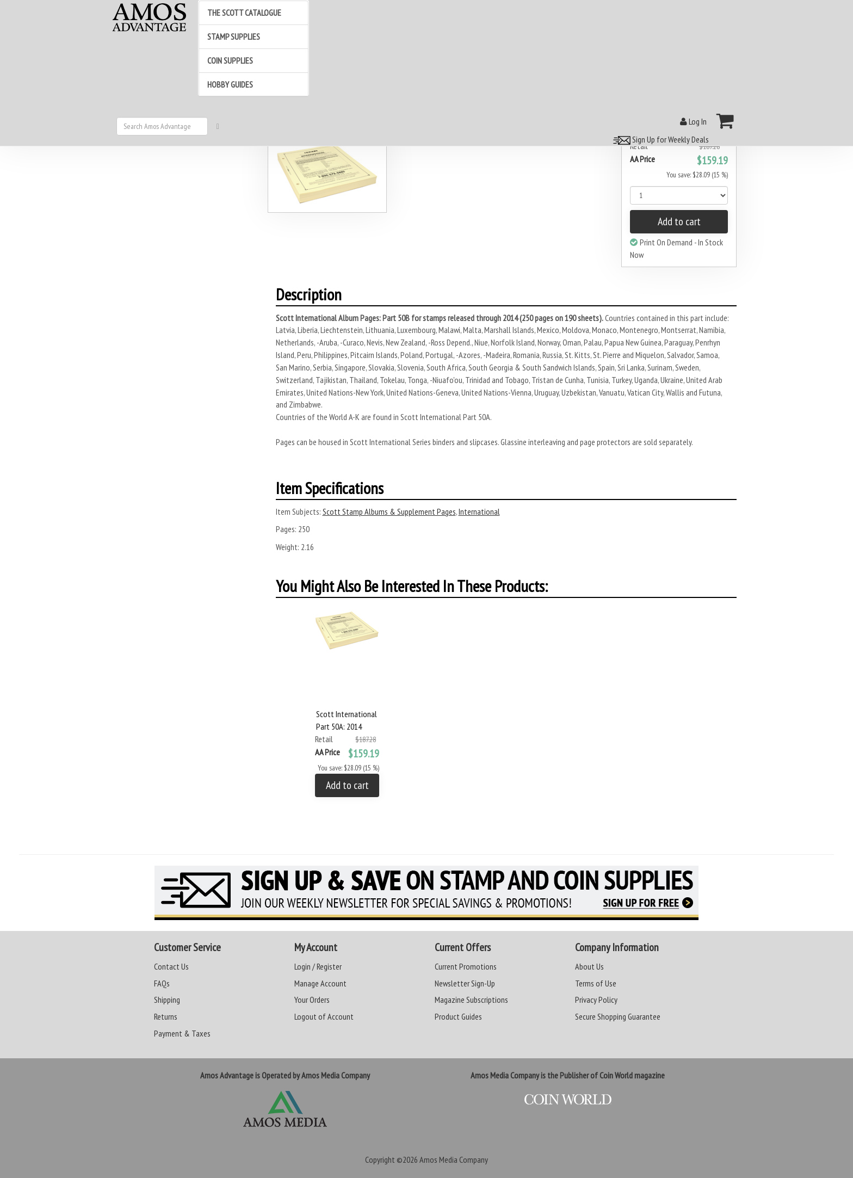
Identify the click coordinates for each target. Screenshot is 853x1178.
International (479, 511)
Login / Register (318, 966)
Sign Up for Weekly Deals (659, 139)
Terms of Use (595, 983)
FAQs (162, 983)
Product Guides (458, 1016)
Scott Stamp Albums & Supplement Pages (389, 511)
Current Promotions (466, 966)
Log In (693, 121)
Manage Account (320, 983)
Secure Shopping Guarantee (617, 1016)
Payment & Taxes (182, 1033)
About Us (589, 966)
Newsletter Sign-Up (465, 983)
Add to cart (679, 221)
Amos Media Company (453, 1159)
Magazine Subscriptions (471, 999)
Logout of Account (324, 1016)
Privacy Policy (596, 999)
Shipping (167, 999)
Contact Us (171, 966)
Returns (165, 1016)
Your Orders (312, 999)
